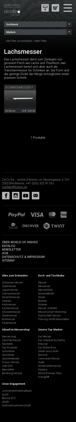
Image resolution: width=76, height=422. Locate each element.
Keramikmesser (11, 297)
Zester (41, 297)
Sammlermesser (11, 340)
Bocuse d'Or (9, 398)
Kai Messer (44, 336)
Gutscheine (8, 351)
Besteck (42, 300)
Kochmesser (9, 304)
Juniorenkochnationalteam (17, 390)
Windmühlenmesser (49, 365)
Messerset (44, 286)
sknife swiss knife (48, 351)
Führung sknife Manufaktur (53, 319)
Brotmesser (8, 319)
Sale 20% (7, 365)
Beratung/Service (12, 373)
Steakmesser (9, 315)
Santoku (6, 300)
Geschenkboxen (11, 358)
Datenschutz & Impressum (23, 257)
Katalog (8, 246)
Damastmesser (11, 293)
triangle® (43, 376)
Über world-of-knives (20, 242)
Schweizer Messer (12, 282)
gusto (5, 394)
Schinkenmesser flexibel (24, 87)
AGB (5, 253)
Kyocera (42, 369)
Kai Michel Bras (47, 347)
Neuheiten (7, 343)
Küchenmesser (10, 308)
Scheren (42, 304)
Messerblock (45, 289)
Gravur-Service (10, 362)
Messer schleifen (47, 308)
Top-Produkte (9, 347)
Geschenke (8, 354)
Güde (41, 362)
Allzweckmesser (11, 311)
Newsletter (11, 249)
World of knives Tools (50, 373)
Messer (42, 282)
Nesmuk (42, 354)
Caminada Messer (49, 358)
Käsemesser (9, 322)
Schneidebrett (46, 293)
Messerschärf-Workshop (52, 311)
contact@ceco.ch (14, 187)
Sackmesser (9, 286)
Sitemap (8, 260)
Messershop (9, 336)
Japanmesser (10, 289)
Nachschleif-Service (49, 315)
